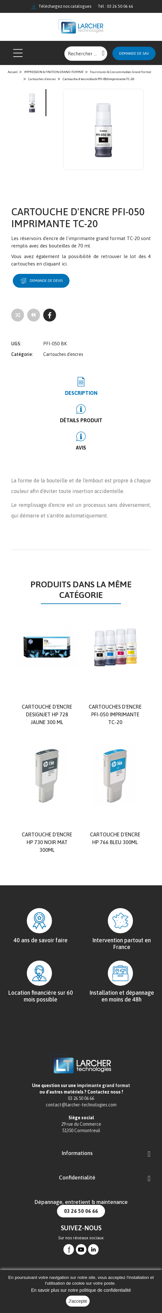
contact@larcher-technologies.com (81, 1104)
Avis (81, 448)
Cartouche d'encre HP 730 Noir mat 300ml (47, 842)
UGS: (16, 343)
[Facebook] (49, 315)
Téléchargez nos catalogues (61, 6)
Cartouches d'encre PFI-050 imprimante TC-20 (115, 714)
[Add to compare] (17, 315)
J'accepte (78, 1301)
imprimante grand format (103, 1085)
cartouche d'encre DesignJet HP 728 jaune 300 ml (47, 714)
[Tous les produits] (33, 315)
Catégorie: (22, 354)
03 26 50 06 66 (81, 1211)
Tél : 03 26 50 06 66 (115, 6)
